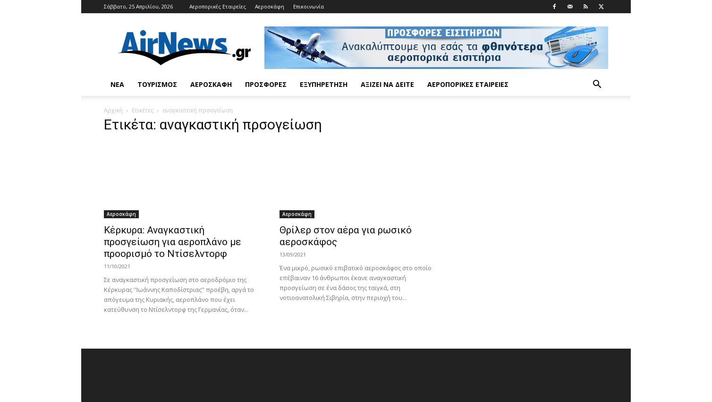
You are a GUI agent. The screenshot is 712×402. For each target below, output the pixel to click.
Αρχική (113, 110)
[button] (596, 85)
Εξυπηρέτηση (324, 84)
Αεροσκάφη (269, 6)
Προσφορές (266, 84)
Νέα (117, 84)
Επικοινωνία (308, 6)
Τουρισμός (157, 84)
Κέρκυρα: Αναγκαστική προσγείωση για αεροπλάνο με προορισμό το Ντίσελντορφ (172, 241)
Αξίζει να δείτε (387, 84)
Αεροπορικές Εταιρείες (217, 6)
